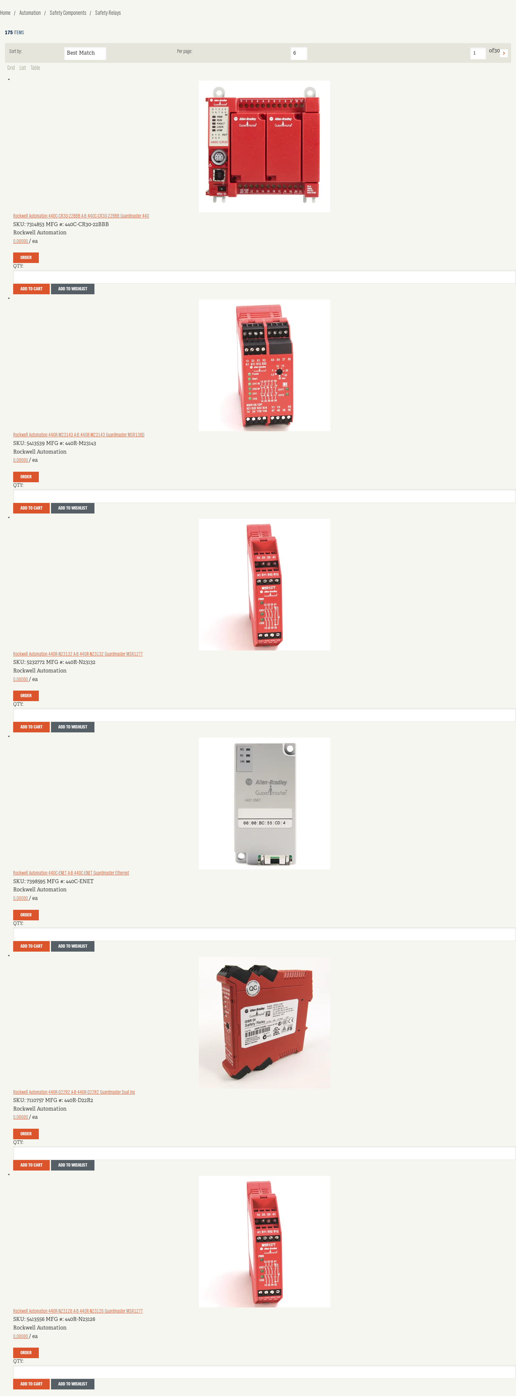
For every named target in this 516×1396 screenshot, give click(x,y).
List (22, 68)
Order (26, 257)
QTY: (18, 266)
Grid (11, 68)
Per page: (184, 51)
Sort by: (15, 51)
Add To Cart (31, 289)
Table (35, 68)
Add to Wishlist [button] (72, 289)
